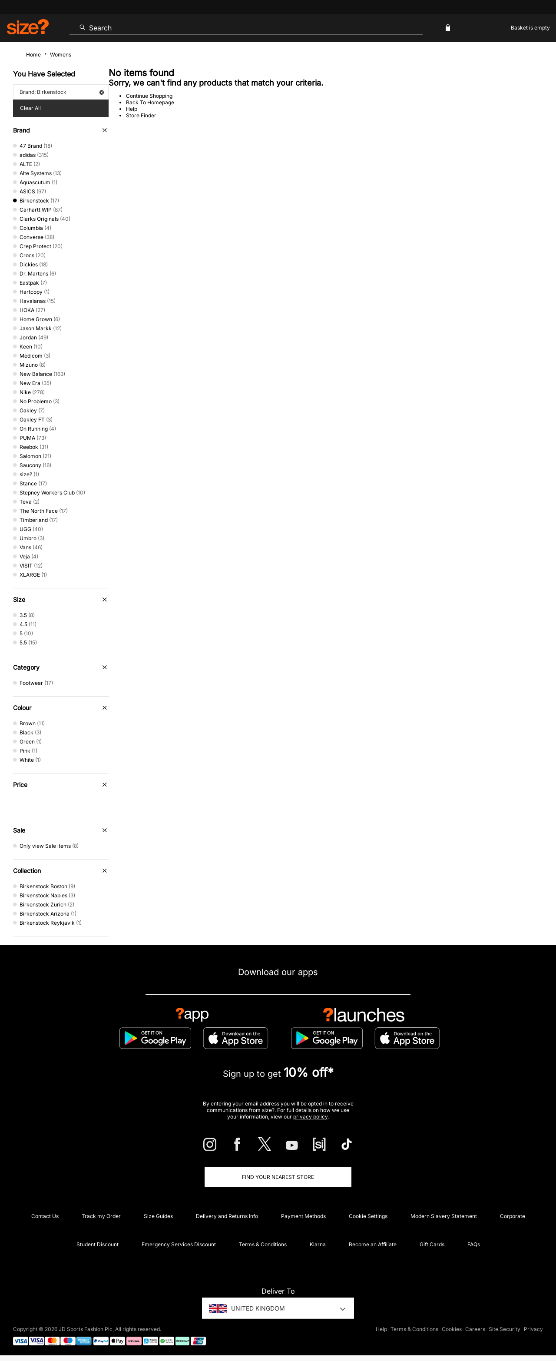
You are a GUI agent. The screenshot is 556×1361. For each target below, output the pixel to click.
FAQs (473, 1244)
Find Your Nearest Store (278, 1177)
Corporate (512, 1216)
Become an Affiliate (373, 1244)
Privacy (533, 1329)
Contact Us (45, 1216)
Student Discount (97, 1244)
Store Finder (141, 115)
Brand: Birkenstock (62, 92)
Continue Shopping (149, 96)
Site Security (504, 1329)
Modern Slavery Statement (443, 1216)
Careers (475, 1329)
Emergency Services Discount (179, 1244)
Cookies (452, 1329)
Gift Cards (432, 1244)
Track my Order (101, 1216)
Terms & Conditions (263, 1244)
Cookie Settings (368, 1216)
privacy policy (310, 1116)
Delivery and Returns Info (227, 1216)
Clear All (30, 108)
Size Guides (158, 1216)
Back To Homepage (150, 102)
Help (131, 109)
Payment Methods (303, 1216)
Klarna (318, 1244)
